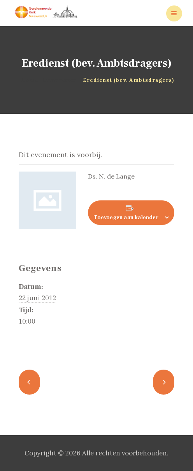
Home (29, 80)
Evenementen (59, 80)
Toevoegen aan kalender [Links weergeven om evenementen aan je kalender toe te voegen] (125, 217)
